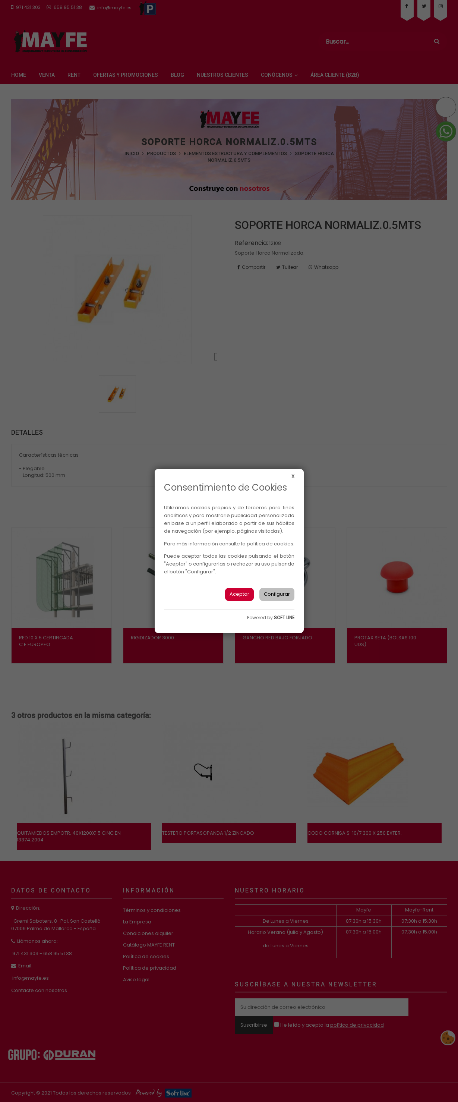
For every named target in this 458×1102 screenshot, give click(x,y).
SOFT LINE (284, 617)
